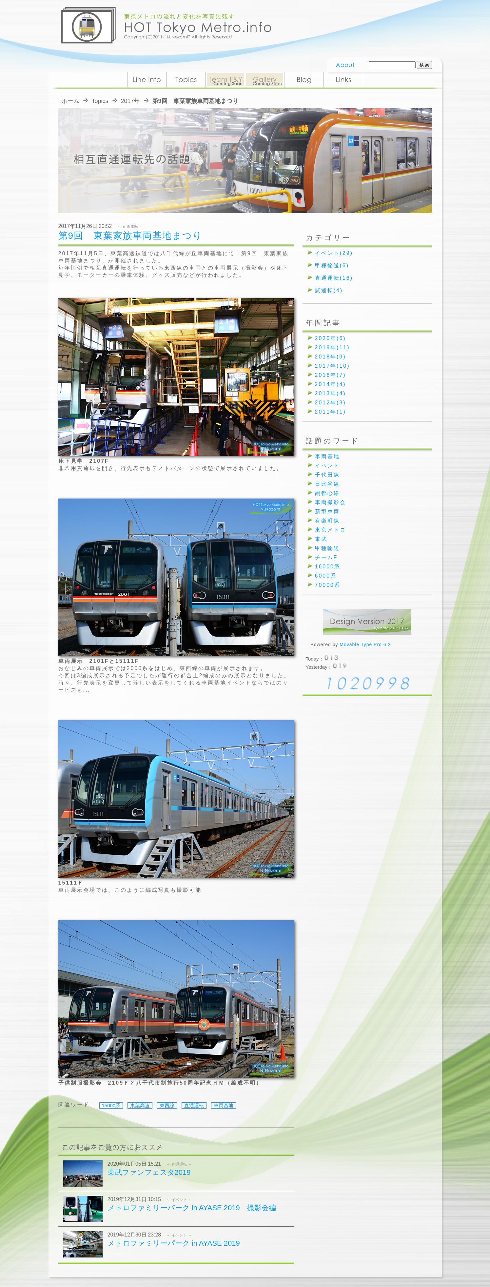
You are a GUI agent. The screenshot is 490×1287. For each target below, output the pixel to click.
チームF (326, 557)
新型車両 (327, 511)
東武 (321, 539)
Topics (100, 101)
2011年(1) (330, 412)
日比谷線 (327, 484)
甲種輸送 (327, 548)
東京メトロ (330, 530)
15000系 (111, 1105)
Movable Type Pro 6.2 (365, 644)
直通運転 (194, 1105)
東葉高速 (140, 1105)
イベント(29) (334, 253)
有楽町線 (327, 520)
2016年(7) (330, 375)
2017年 (130, 101)
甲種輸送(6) (332, 265)
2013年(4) (330, 393)
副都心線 (327, 493)
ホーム (70, 101)
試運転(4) (329, 290)
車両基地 (223, 1105)
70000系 (328, 585)
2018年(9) (330, 356)
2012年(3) (330, 402)
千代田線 (327, 475)
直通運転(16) (334, 278)
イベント (327, 465)
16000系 (328, 566)
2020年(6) (330, 338)
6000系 (326, 576)
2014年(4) (330, 384)
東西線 (167, 1105)
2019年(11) (332, 347)
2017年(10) (332, 366)
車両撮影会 (330, 502)
